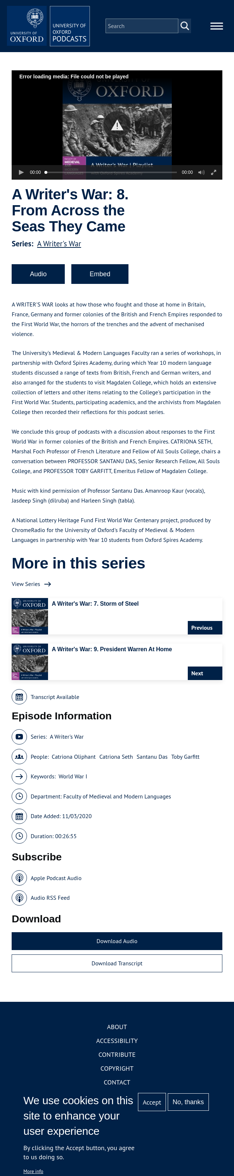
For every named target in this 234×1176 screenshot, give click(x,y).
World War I (73, 778)
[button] (117, 127)
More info (33, 1171)
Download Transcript (116, 965)
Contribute (116, 1056)
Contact (117, 1084)
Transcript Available (55, 699)
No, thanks (188, 1102)
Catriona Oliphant (74, 758)
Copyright (117, 1070)
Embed (100, 276)
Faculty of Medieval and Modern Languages (117, 798)
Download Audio (116, 943)
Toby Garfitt (185, 758)
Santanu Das (151, 758)
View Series (26, 586)
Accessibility (117, 1043)
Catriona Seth (116, 758)
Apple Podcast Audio (56, 880)
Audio (38, 276)
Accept (152, 1102)
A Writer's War (59, 246)
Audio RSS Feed (50, 899)
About (117, 1029)
